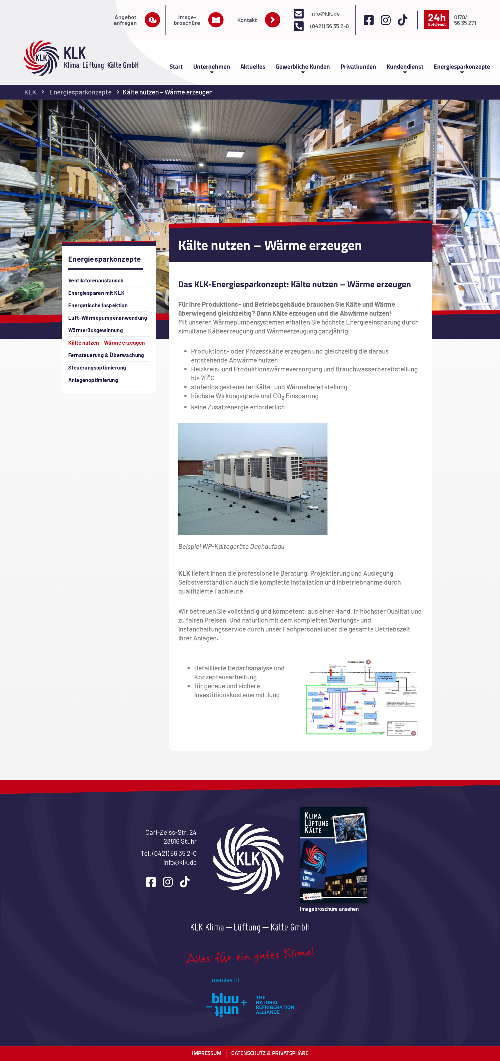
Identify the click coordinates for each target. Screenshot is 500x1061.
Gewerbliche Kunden (303, 68)
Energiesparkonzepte (462, 68)
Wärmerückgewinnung (95, 330)
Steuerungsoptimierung (97, 367)
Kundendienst (404, 68)
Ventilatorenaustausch (95, 280)
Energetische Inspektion (98, 305)
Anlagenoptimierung (93, 380)
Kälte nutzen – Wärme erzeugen (106, 342)
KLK (30, 92)
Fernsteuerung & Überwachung (106, 355)
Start (176, 66)
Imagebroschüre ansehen (329, 908)
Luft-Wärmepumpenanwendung (107, 317)
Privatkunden (358, 66)
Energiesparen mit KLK (96, 292)
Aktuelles (252, 66)
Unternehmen (211, 68)
